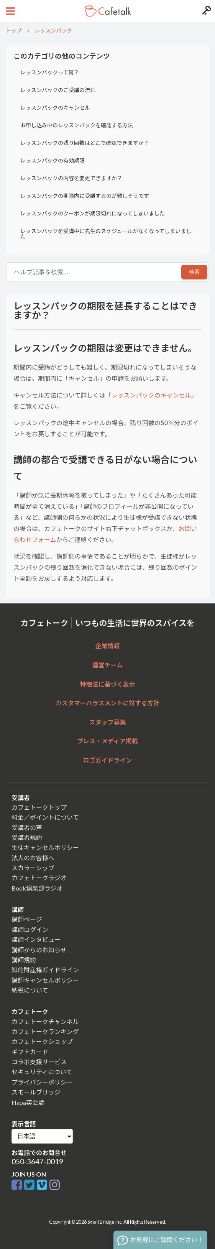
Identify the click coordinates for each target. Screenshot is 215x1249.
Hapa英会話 (27, 1102)
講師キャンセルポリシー (45, 980)
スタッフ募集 (107, 722)
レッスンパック (53, 30)
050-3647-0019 (37, 1161)
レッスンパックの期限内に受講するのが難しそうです (84, 195)
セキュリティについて (41, 1071)
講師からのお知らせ (39, 949)
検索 (194, 272)
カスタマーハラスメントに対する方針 (107, 703)
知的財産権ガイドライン (45, 969)
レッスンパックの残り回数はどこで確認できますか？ (84, 143)
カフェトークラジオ (39, 877)
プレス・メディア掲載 (107, 740)
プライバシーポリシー (42, 1082)
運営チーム (107, 665)
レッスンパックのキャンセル (55, 107)
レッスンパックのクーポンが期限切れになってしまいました (92, 213)
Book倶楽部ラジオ (37, 888)
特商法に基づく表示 (107, 684)
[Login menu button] (205, 11)
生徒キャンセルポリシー (45, 847)
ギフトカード (29, 1051)
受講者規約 (26, 837)
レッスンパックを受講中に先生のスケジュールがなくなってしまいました (105, 234)
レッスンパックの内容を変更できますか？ (71, 178)
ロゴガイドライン (107, 760)
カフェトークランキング (45, 1031)
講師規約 (23, 959)
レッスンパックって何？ (49, 72)
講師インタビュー (36, 939)
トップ (14, 30)
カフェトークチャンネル (45, 1021)
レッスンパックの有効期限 (52, 160)
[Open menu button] (9, 11)
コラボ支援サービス (39, 1061)
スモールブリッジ (36, 1092)
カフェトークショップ (42, 1041)
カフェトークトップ (39, 807)
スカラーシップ (32, 867)
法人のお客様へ (32, 857)
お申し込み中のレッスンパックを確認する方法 (76, 125)
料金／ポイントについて (45, 817)
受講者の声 (26, 827)
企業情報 (107, 645)
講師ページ (26, 919)
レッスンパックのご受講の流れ (57, 90)
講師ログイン (29, 929)
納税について (29, 990)
